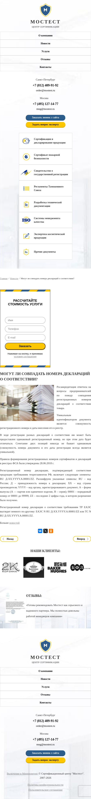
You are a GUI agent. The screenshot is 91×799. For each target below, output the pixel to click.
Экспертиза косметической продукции (49, 236)
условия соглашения (25, 356)
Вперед (81, 539)
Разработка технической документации (48, 204)
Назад (10, 539)
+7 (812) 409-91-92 (45, 85)
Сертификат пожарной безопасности (47, 157)
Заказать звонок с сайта (45, 117)
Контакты (45, 67)
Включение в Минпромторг (23, 773)
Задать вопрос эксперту (45, 124)
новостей (14, 522)
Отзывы (45, 59)
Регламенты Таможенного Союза (49, 188)
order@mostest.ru (45, 90)
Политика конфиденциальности (45, 784)
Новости (45, 43)
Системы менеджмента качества (47, 220)
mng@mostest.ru (46, 108)
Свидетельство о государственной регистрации (51, 172)
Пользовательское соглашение (45, 789)
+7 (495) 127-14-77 (45, 104)
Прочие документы (45, 251)
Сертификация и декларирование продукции (50, 141)
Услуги (45, 51)
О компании (45, 35)
